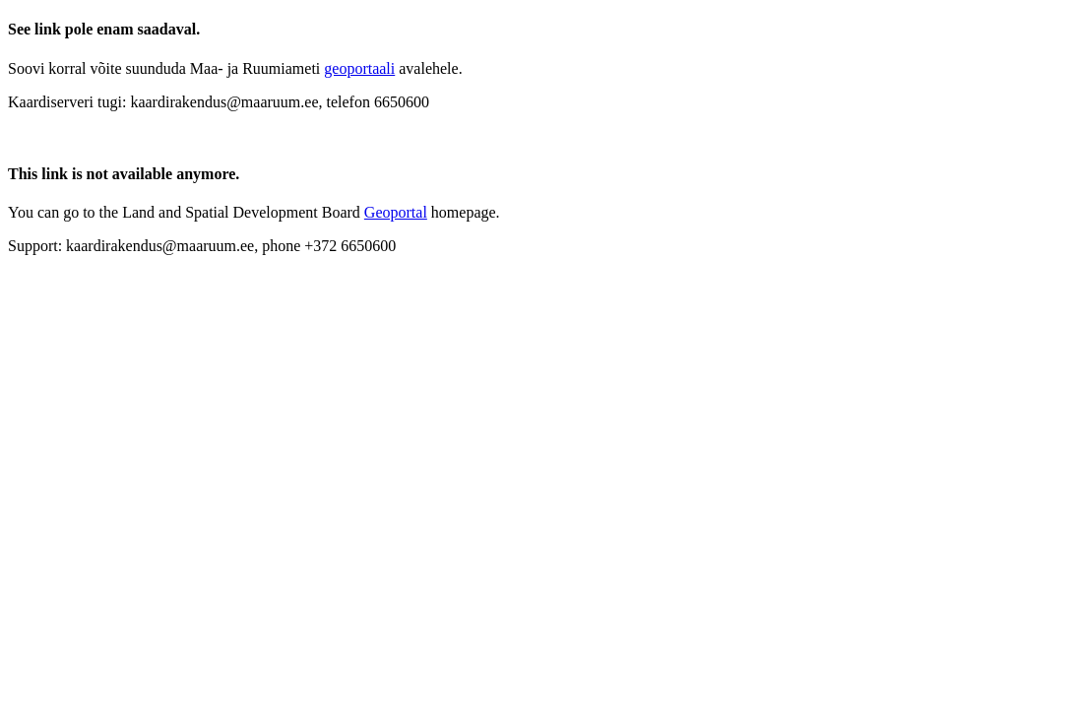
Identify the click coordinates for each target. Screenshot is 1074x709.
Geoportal (395, 212)
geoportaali (359, 68)
